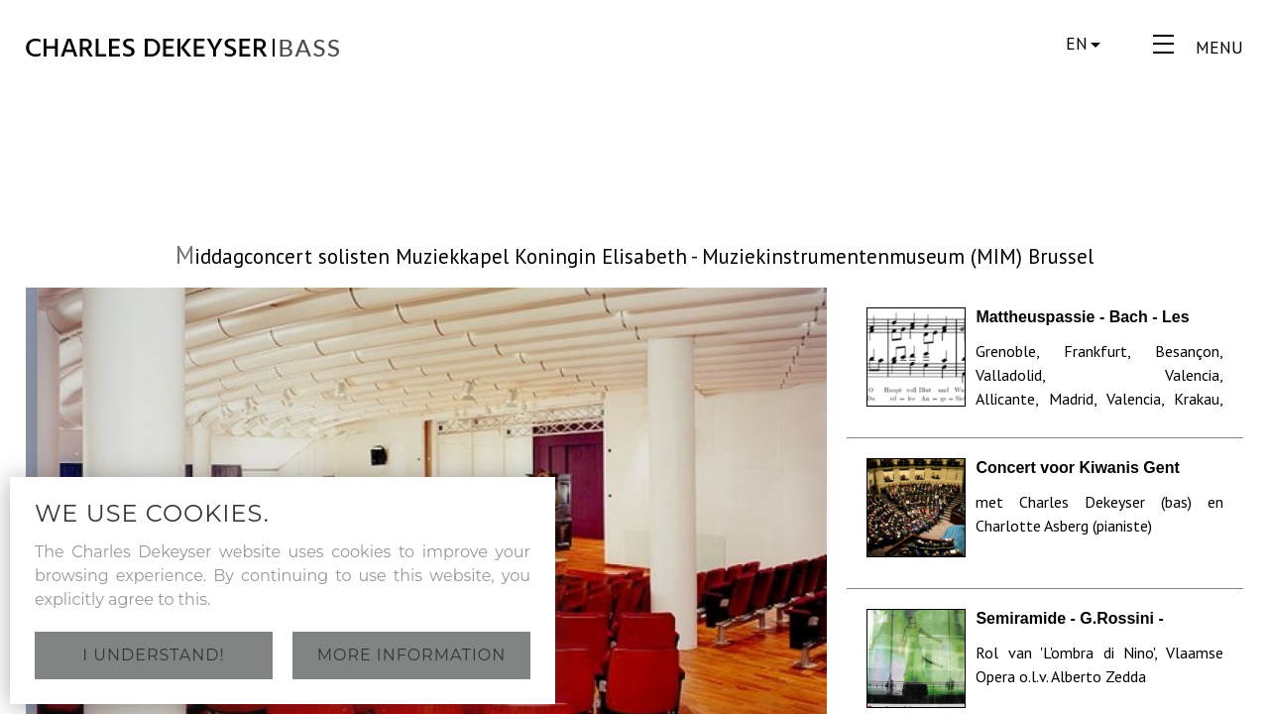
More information (412, 655)
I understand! (153, 655)
